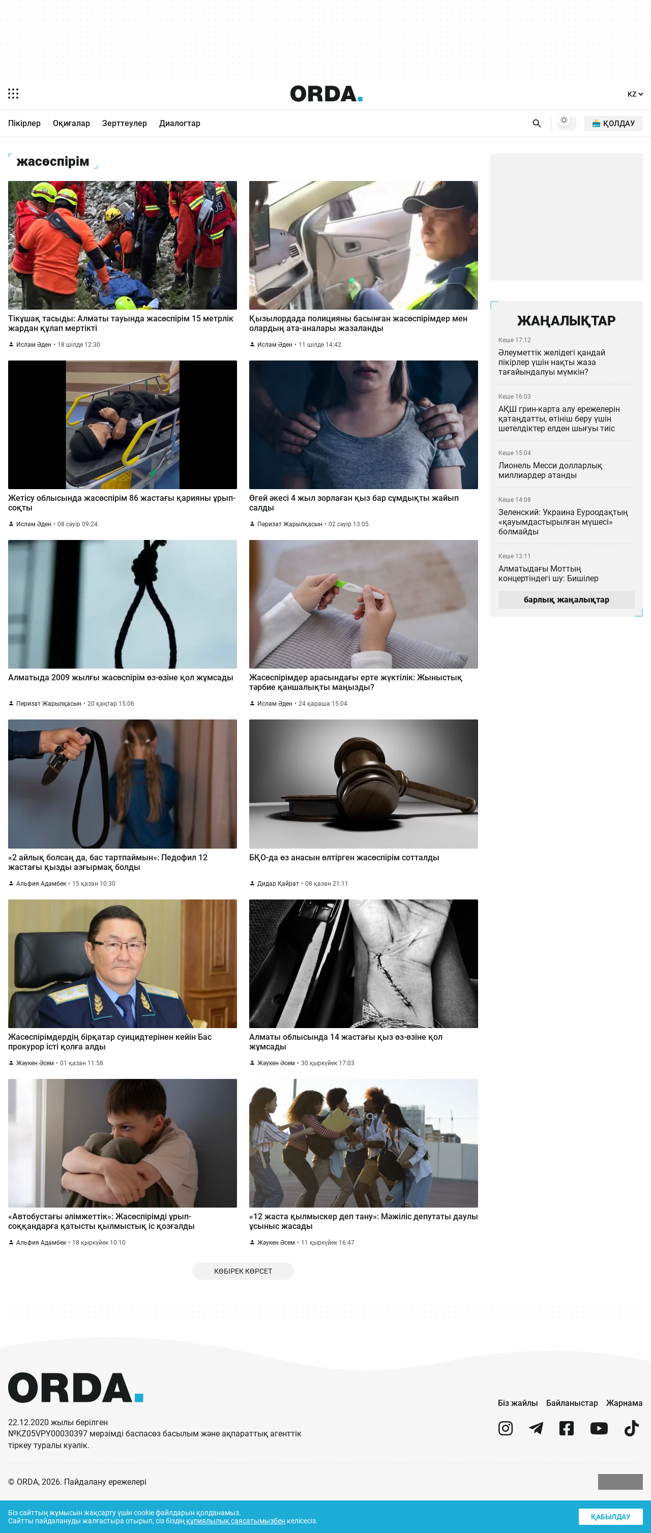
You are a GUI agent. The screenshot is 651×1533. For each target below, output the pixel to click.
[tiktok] (631, 1465)
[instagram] (505, 1465)
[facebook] (566, 1465)
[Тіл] (635, 94)
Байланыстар (572, 1435)
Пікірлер (24, 124)
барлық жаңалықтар (566, 604)
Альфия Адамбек (41, 904)
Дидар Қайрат (278, 904)
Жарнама (624, 1435)
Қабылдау (610, 1515)
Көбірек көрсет (243, 1302)
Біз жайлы (518, 1435)
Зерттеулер (124, 124)
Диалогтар (179, 124)
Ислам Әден (34, 352)
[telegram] (536, 1465)
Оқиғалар (71, 124)
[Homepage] (326, 93)
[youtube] (599, 1465)
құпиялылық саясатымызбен (240, 1520)
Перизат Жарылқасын (289, 536)
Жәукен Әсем (35, 1088)
